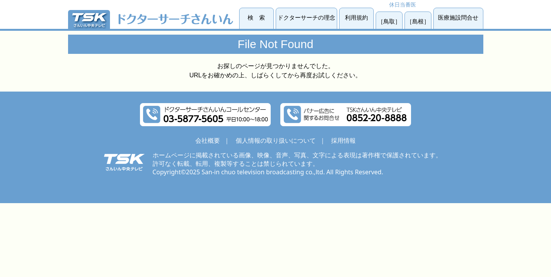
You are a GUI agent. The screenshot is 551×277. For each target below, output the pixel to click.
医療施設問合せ (458, 17)
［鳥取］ (389, 21)
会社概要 (207, 140)
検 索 (256, 17)
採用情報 (343, 140)
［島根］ (417, 21)
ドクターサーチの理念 (306, 17)
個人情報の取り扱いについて (276, 140)
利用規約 (356, 17)
